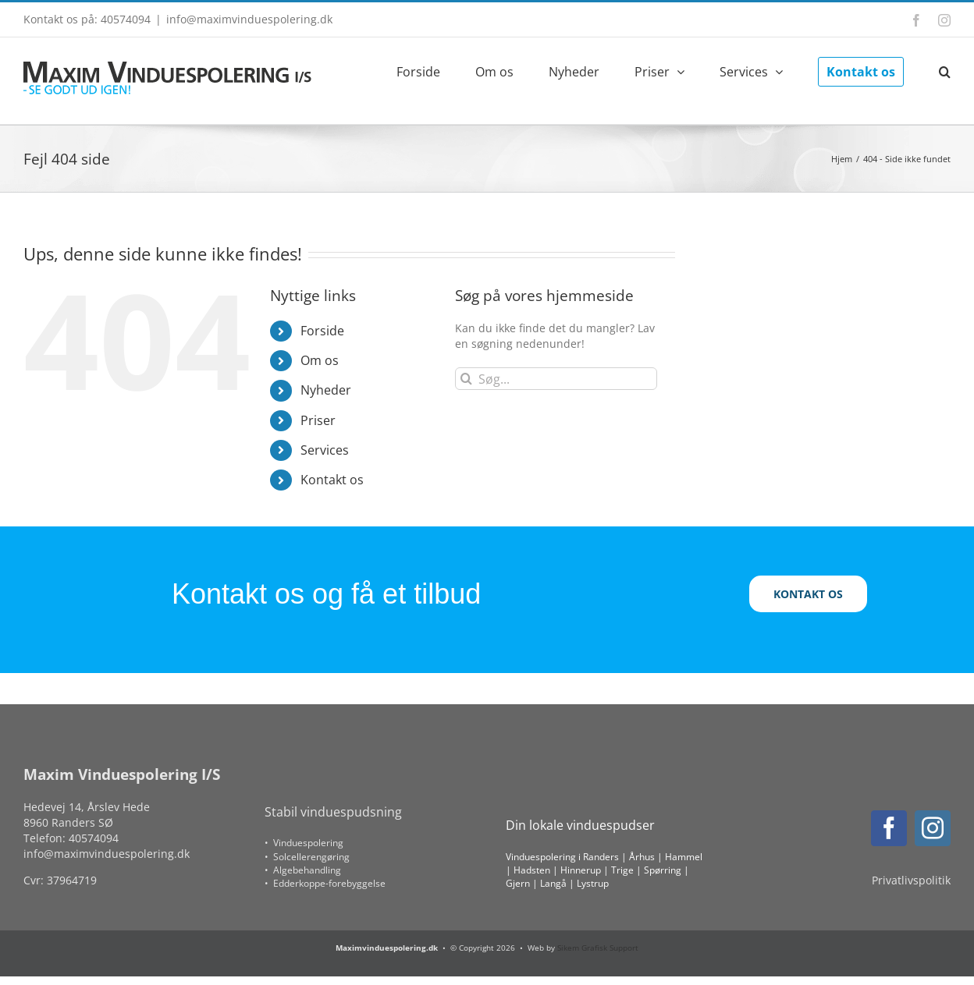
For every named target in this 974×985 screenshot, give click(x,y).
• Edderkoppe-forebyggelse (325, 883)
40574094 (94, 838)
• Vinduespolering (304, 842)
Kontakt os (332, 479)
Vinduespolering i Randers (562, 856)
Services (324, 450)
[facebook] (889, 828)
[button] (945, 70)
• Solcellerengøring (307, 856)
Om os (319, 360)
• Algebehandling (303, 870)
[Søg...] (555, 378)
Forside (322, 330)
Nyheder (325, 390)
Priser (318, 420)
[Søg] (466, 378)
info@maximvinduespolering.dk (249, 19)
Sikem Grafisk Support (597, 947)
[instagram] (933, 828)
